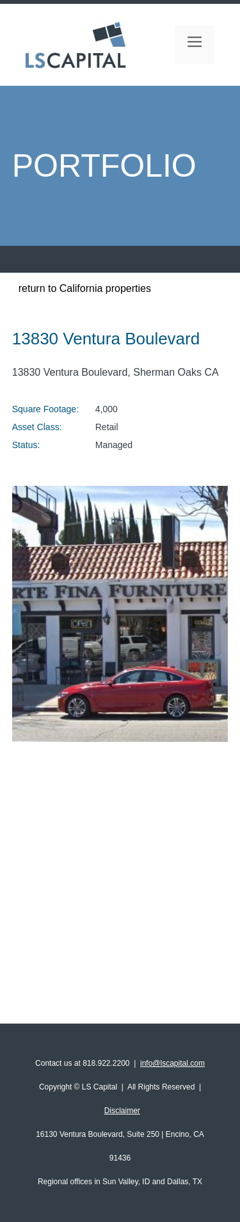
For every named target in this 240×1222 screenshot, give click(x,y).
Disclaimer (122, 1110)
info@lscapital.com (172, 1063)
